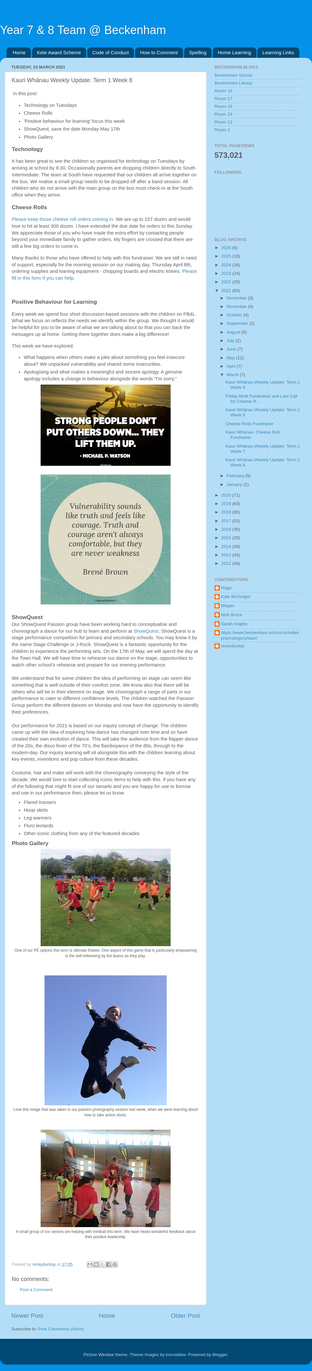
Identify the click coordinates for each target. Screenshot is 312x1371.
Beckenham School (233, 75)
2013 (226, 554)
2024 (226, 264)
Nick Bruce (231, 614)
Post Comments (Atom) (61, 1329)
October (235, 314)
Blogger (220, 1354)
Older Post (185, 1315)
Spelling (197, 52)
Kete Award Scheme (59, 52)
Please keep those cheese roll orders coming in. (63, 219)
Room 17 (223, 98)
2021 (226, 290)
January (235, 484)
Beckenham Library (233, 83)
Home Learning (234, 52)
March (233, 374)
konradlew (176, 1354)
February (236, 475)
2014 (226, 546)
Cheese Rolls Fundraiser (250, 423)
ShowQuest (146, 631)
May (231, 357)
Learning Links (278, 52)
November (237, 306)
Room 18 (223, 106)
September (238, 323)
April (232, 366)
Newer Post (27, 1315)
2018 (226, 512)
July (231, 340)
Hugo (226, 587)
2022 (226, 281)
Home (19, 52)
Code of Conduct (110, 52)
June (232, 349)
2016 (226, 529)
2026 (226, 247)
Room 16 (223, 90)
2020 (226, 495)
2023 (226, 273)
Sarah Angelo (234, 623)
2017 (226, 520)
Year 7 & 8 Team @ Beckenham (83, 30)
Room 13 (223, 122)
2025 (226, 256)
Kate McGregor (236, 596)
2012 (226, 563)
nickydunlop (232, 645)
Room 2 (222, 129)
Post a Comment (36, 1289)
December (237, 298)
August (234, 332)
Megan (227, 605)
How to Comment (159, 52)
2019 (226, 503)
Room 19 (223, 114)
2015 (226, 537)
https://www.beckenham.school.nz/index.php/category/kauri (260, 635)
